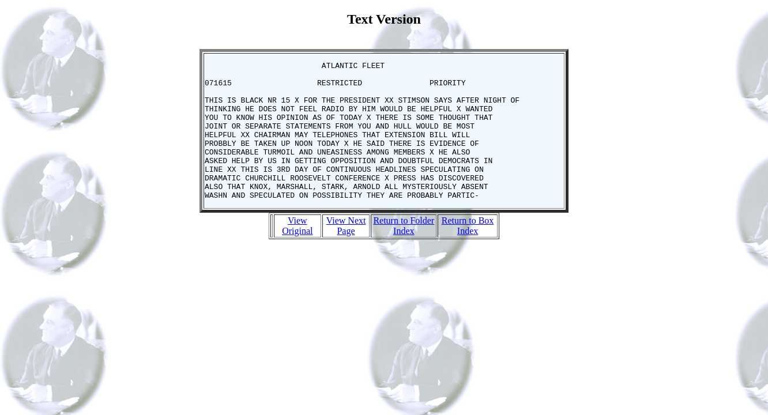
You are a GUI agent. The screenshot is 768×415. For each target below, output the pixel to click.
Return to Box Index (468, 253)
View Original (297, 253)
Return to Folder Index (403, 253)
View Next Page (346, 253)
